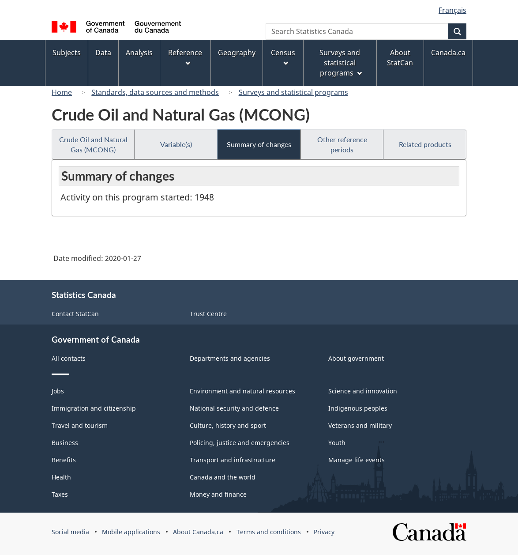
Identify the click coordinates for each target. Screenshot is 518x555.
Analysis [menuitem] (139, 52)
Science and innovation (362, 391)
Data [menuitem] (103, 52)
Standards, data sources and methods (155, 92)
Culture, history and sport (228, 425)
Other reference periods (342, 144)
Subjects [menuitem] (67, 52)
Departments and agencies (230, 358)
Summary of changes (259, 144)
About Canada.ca (198, 532)
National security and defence (234, 408)
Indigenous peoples (357, 408)
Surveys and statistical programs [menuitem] (340, 63)
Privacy (324, 532)
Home (62, 92)
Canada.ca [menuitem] (448, 52)
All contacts (69, 358)
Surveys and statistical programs (293, 92)
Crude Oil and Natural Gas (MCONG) (93, 144)
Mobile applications (131, 532)
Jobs (58, 391)
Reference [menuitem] (185, 57)
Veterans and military (360, 425)
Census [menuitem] (283, 57)
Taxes (60, 494)
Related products (425, 144)
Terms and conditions (268, 532)
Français (452, 10)
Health (61, 477)
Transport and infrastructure (232, 460)
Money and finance (218, 494)
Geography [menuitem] (236, 52)
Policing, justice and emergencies (239, 442)
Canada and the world (222, 477)
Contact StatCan (75, 314)
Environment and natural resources (242, 391)
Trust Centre (208, 314)
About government (356, 358)
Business (65, 442)
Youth (336, 442)
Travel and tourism (80, 425)
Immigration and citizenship (94, 408)
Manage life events (356, 460)
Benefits (64, 460)
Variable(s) (176, 144)
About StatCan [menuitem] (400, 58)
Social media (70, 532)
